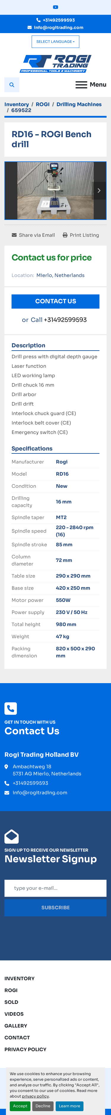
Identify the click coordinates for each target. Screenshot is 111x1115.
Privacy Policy (25, 1049)
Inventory (19, 978)
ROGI (10, 990)
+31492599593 (59, 20)
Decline (43, 1106)
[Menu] (81, 84)
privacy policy (35, 1096)
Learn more (69, 1106)
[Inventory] (16, 104)
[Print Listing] (81, 235)
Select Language (54, 41)
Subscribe (55, 908)
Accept (20, 1106)
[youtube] (55, 7)
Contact (17, 1038)
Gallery (15, 1026)
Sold (11, 1002)
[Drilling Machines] (79, 104)
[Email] (55, 888)
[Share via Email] (33, 235)
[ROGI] (43, 104)
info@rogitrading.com (58, 27)
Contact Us (55, 301)
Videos (14, 1014)
